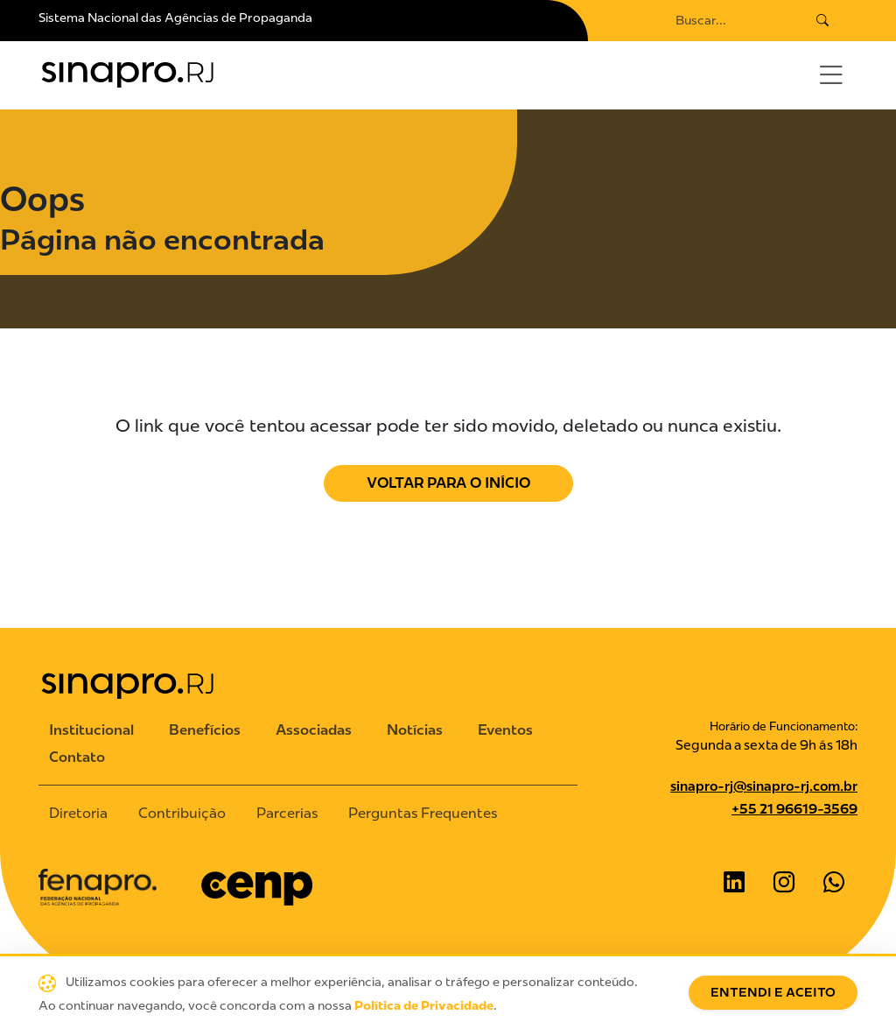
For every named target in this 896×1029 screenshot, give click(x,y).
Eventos (505, 730)
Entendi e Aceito (773, 992)
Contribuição (182, 813)
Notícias (415, 730)
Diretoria (78, 813)
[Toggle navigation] (831, 75)
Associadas (314, 730)
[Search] (728, 21)
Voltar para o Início (448, 483)
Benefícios (205, 730)
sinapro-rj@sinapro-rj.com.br (764, 786)
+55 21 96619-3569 (795, 809)
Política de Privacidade (424, 1005)
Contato (77, 757)
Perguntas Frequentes (422, 813)
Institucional (91, 730)
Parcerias (287, 813)
